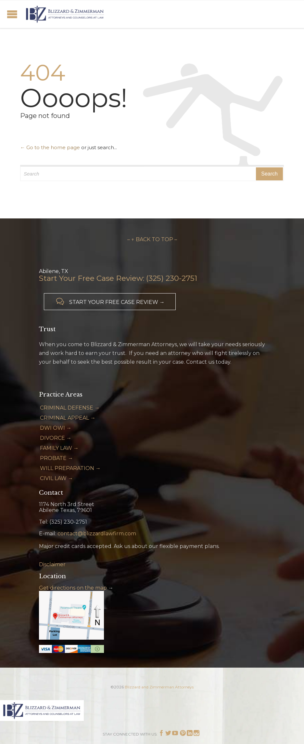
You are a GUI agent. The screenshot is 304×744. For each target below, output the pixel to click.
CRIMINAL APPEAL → (67, 418)
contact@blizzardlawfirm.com (96, 533)
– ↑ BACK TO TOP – (152, 239)
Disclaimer (52, 564)
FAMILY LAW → (59, 448)
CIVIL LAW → (56, 478)
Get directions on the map (73, 588)
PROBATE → (56, 458)
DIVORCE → (55, 438)
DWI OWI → (55, 428)
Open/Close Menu (12, 14)
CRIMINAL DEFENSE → (70, 408)
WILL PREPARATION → (70, 468)
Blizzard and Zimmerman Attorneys (159, 687)
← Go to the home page (50, 147)
